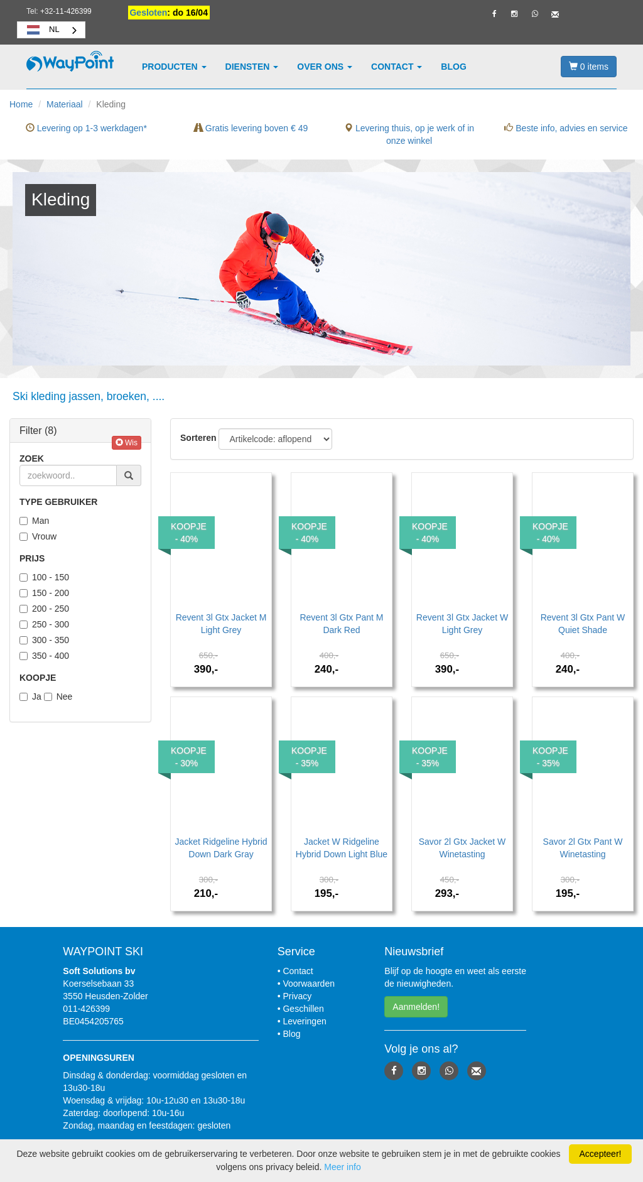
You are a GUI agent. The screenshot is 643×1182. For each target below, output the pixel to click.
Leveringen (304, 1021)
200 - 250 (44, 609)
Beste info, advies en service (565, 128)
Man (34, 521)
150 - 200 (44, 593)
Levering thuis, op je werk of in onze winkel (409, 134)
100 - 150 (44, 577)
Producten (174, 67)
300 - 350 (44, 640)
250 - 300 (44, 624)
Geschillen (303, 1009)
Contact (396, 67)
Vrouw (38, 536)
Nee (58, 696)
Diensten (252, 67)
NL (42, 29)
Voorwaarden (309, 984)
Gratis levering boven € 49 (251, 128)
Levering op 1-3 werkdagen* (86, 128)
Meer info (342, 1167)
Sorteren (198, 438)
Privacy (297, 996)
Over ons (324, 67)
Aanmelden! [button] (416, 1007)
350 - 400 (44, 656)
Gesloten (148, 13)
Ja (30, 696)
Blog (453, 67)
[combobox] (51, 29)
